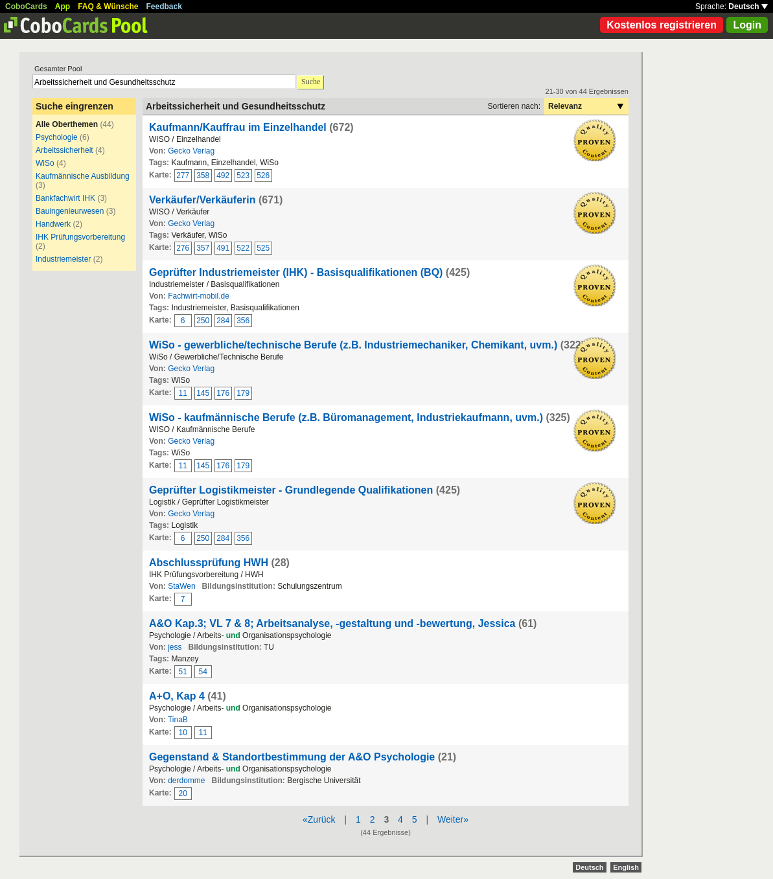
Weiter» (452, 819)
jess (174, 647)
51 (183, 671)
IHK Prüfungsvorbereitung (80, 237)
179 (243, 393)
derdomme (186, 780)
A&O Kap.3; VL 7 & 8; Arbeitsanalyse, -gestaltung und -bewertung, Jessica (332, 623)
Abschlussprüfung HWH (208, 562)
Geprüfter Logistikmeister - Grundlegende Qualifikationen (291, 490)
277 (182, 175)
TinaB (178, 719)
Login (747, 24)
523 (243, 175)
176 (222, 393)
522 (243, 248)
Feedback (164, 6)
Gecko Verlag (191, 150)
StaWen (181, 586)
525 (263, 248)
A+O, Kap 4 (177, 696)
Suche (310, 81)
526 (263, 175)
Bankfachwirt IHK (65, 198)
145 (202, 393)
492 (222, 175)
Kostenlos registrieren (661, 24)
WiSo (45, 163)
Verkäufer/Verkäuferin (202, 199)
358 (202, 175)
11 (183, 393)
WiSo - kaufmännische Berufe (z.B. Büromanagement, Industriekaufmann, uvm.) (346, 417)
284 (222, 320)
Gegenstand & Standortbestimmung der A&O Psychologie (292, 756)
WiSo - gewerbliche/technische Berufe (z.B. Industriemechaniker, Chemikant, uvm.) (353, 344)
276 (182, 248)
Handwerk (53, 224)
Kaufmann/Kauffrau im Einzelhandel (238, 127)
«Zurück (319, 819)
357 (202, 248)
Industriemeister (63, 259)
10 (183, 732)
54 (203, 671)
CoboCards (26, 6)
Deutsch (748, 6)
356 (243, 320)
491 (222, 248)
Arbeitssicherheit (64, 150)
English (626, 867)
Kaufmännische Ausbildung (83, 176)
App (62, 6)
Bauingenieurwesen (70, 211)
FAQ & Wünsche (108, 6)
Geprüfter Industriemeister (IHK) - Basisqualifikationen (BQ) (296, 272)
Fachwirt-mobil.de (198, 296)
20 (183, 793)
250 (202, 320)
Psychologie (57, 137)
